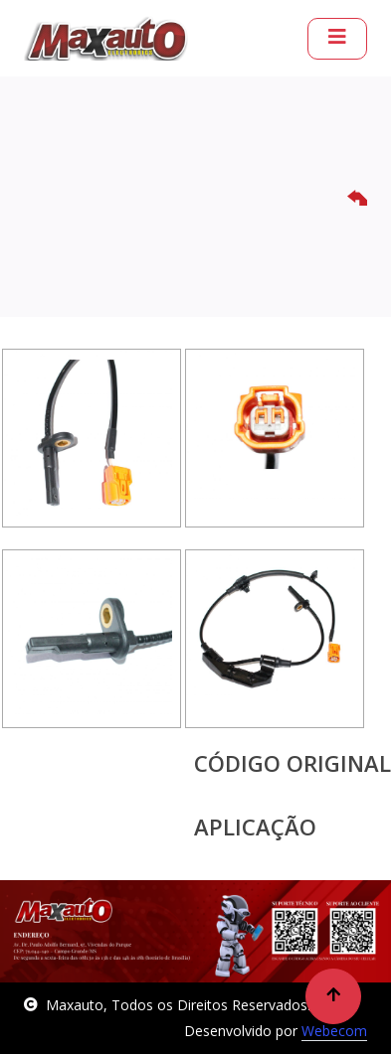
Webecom (334, 1030)
